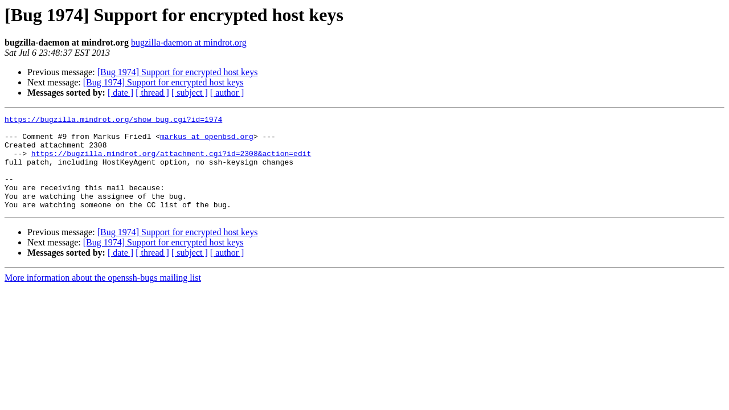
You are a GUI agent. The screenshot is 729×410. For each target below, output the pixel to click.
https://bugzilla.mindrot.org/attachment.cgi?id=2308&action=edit (171, 162)
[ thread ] (152, 92)
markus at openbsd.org (206, 141)
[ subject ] (189, 92)
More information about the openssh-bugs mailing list (103, 296)
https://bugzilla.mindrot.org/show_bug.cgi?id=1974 (113, 121)
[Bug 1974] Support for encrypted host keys (177, 72)
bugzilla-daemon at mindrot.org (189, 42)
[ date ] (120, 92)
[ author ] (227, 92)
